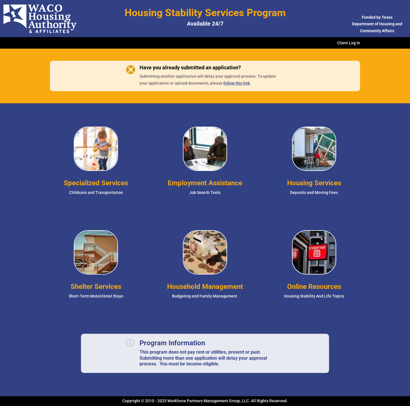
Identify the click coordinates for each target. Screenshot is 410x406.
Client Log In (348, 43)
